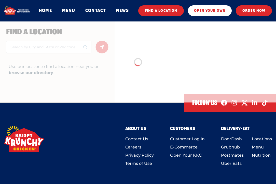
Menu (258, 147)
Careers (133, 147)
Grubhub (230, 147)
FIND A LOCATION (161, 11)
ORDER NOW (253, 11)
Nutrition (261, 155)
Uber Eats (231, 163)
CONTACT (95, 10)
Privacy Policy (139, 155)
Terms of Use (138, 163)
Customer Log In (187, 138)
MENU (68, 10)
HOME (45, 10)
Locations (262, 138)
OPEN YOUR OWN (210, 11)
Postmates (232, 155)
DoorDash (231, 138)
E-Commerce (184, 147)
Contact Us (136, 138)
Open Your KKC (186, 155)
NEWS (122, 10)
